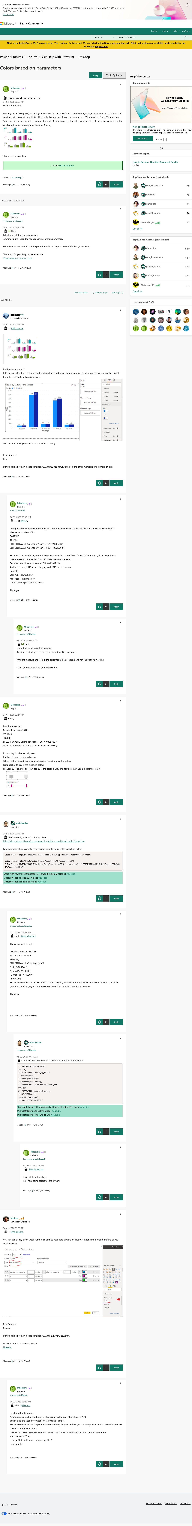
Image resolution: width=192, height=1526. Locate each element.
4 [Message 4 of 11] (12, 892)
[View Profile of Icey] (22, 314)
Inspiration (62, 23)
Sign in (165, 31)
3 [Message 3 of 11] (18, 1460)
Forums (49, 23)
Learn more (8, 14)
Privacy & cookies (154, 1506)
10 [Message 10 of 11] (19, 599)
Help (175, 31)
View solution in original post (17, 258)
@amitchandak (28, 936)
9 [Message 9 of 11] (12, 476)
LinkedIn (7, 1349)
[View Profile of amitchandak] (22, 822)
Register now (101, 46)
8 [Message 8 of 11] (12, 795)
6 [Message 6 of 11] (25, 1127)
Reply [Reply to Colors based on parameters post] (116, 184)
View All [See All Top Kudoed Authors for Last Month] (138, 291)
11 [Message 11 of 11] (13, 267)
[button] (95, 75)
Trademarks (185, 1506)
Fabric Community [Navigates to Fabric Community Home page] (31, 23)
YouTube (70, 874)
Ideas (75, 23)
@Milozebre (17, 328)
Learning (113, 23)
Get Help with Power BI (58, 56)
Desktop (84, 56)
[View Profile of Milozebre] (15, 87)
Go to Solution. (67, 165)
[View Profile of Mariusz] (14, 1220)
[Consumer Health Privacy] (39, 1516)
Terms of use (171, 1506)
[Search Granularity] (104, 37)
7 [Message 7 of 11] (32, 1193)
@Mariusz (25, 1407)
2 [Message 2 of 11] (12, 1363)
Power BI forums (11, 56)
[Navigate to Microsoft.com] (8, 23)
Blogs (101, 23)
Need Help (16, 177)
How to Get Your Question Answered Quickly (155, 161)
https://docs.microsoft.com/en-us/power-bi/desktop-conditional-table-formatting (44, 841)
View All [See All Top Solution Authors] (138, 228)
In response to (12, 221)
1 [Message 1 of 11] (12, 184)
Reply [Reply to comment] (116, 274)
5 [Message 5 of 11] (18, 1016)
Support (126, 23)
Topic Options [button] (113, 75)
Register (154, 31)
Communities (88, 23)
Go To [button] (185, 31)
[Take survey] (143, 138)
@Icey (24, 520)
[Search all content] (153, 37)
